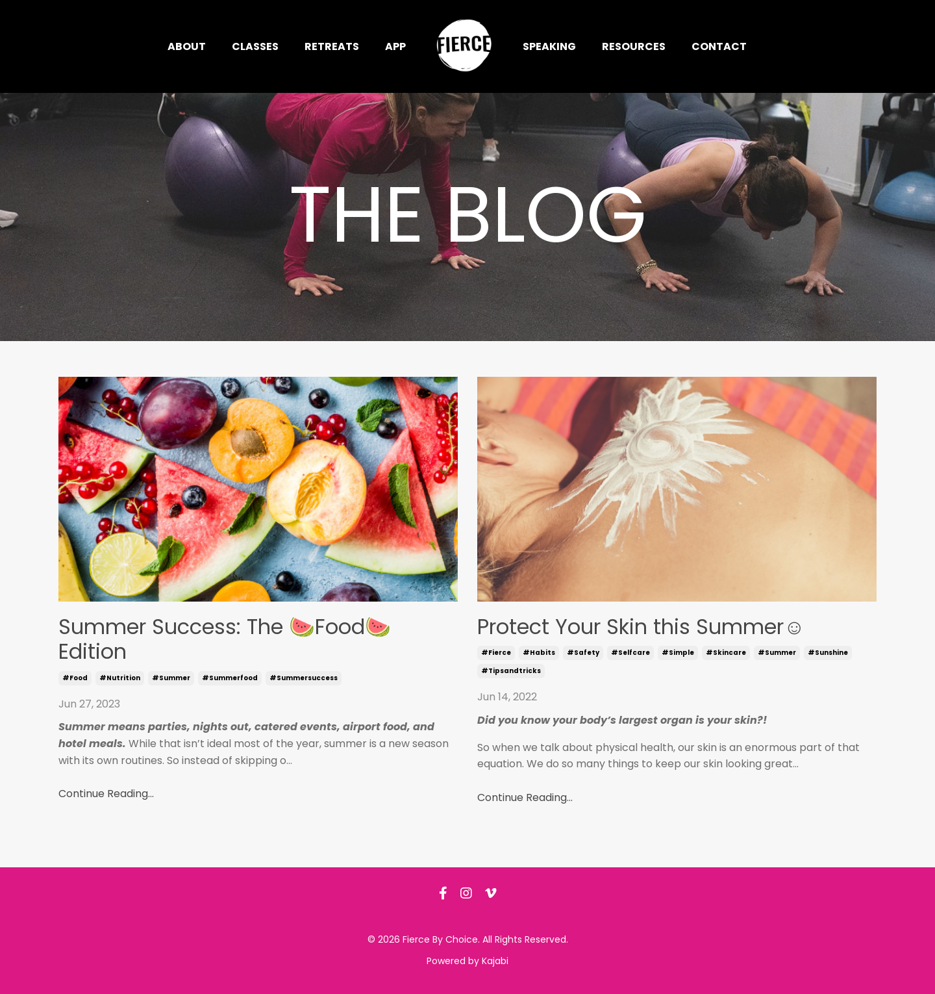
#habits (539, 652)
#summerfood (230, 678)
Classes (255, 46)
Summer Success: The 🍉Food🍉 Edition (224, 640)
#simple (678, 652)
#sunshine (828, 652)
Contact (719, 46)
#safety (583, 652)
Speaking (549, 46)
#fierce (496, 652)
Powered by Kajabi (467, 960)
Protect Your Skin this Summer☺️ (641, 627)
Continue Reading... (106, 793)
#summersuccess (303, 678)
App (395, 46)
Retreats (332, 46)
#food (75, 678)
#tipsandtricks (511, 671)
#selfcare (630, 652)
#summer (171, 678)
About (187, 46)
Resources (634, 46)
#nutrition (119, 678)
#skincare (726, 652)
